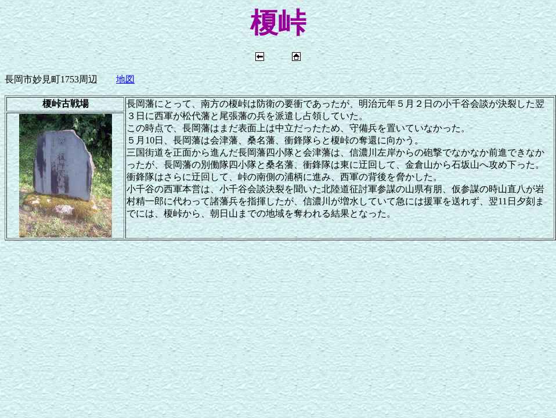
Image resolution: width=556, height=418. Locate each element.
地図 (125, 79)
